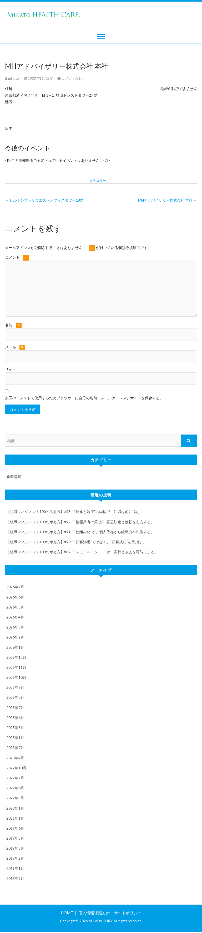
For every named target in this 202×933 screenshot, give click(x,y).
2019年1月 (15, 869)
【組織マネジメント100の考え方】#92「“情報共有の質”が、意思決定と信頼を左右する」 (80, 522)
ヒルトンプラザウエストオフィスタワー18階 (44, 200)
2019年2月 (15, 859)
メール (15, 347)
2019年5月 (15, 839)
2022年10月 (16, 768)
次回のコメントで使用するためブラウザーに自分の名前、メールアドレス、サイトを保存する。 (84, 398)
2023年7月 (15, 748)
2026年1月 (15, 648)
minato (12, 78)
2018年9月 (15, 879)
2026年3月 (15, 628)
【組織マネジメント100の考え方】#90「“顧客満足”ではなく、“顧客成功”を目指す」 (76, 542)
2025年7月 (15, 708)
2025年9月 (15, 688)
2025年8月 (15, 698)
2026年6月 (15, 597)
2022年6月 (15, 788)
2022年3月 (15, 798)
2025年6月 (15, 718)
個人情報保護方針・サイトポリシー (110, 913)
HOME (67, 913)
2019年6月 (15, 829)
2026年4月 (15, 618)
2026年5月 (15, 607)
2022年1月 (15, 808)
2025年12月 (16, 658)
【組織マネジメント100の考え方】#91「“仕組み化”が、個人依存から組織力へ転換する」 (80, 532)
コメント (17, 258)
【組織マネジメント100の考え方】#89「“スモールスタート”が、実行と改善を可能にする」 (82, 552)
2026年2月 (15, 638)
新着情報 (13, 477)
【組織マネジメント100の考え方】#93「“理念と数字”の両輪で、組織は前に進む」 (74, 512)
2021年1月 (15, 818)
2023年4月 (15, 758)
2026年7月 (15, 587)
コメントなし (72, 78)
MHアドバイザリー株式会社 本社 (167, 200)
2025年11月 (16, 668)
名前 (13, 325)
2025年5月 (15, 728)
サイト (10, 369)
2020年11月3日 (38, 78)
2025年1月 (15, 738)
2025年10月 (16, 678)
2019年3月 (15, 849)
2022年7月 (15, 778)
